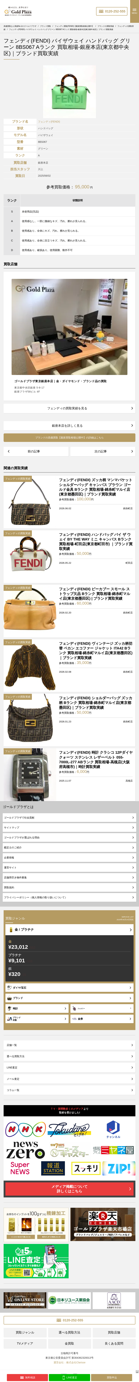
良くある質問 (114, 1343)
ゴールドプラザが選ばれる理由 (21, 837)
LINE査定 (12, 1067)
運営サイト (10, 867)
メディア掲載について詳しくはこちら (69, 1189)
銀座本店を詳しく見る (67, 425)
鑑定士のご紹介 (13, 847)
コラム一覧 (13, 1090)
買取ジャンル (25, 1332)
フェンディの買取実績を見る (67, 408)
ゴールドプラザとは (18, 807)
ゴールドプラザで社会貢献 (19, 817)
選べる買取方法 (15, 1056)
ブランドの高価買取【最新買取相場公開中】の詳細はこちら (69, 437)
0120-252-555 (111, 11)
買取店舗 (114, 1332)
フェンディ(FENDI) (49, 121)
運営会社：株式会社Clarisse (70, 1362)
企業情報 (9, 857)
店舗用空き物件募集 (15, 877)
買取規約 (9, 887)
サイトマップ (11, 827)
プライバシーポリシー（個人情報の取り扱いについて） (35, 897)
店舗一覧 (12, 1045)
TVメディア (25, 1343)
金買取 (69, 1343)
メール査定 (13, 1078)
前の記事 (34, 451)
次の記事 (100, 451)
